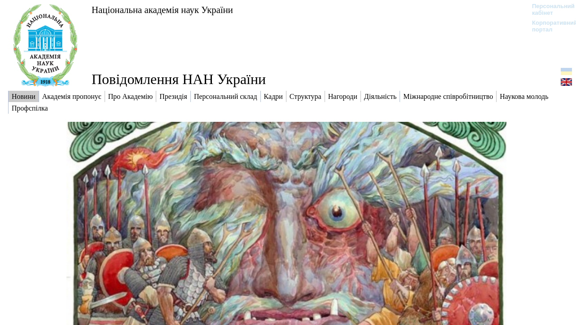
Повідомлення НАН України (179, 79)
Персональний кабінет (549, 9)
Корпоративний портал (549, 26)
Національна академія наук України (162, 9)
